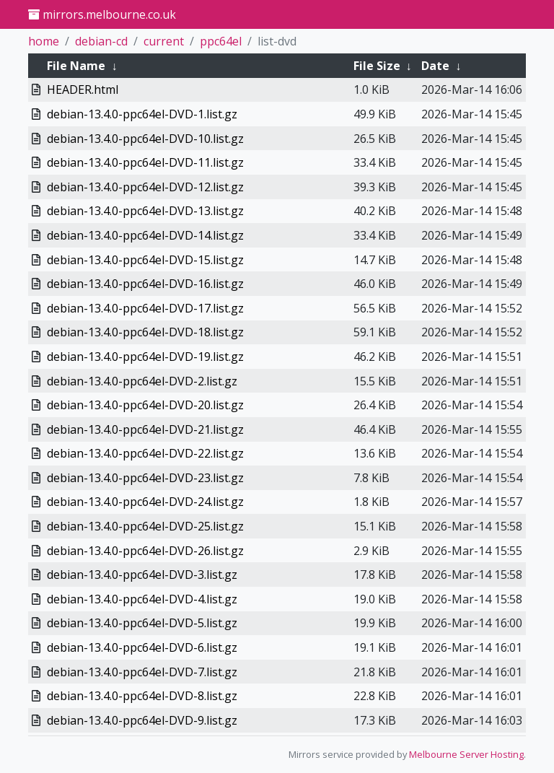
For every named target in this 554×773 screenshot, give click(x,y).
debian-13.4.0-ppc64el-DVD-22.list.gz (145, 453)
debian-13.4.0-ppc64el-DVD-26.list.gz (145, 551)
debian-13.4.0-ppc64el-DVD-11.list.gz (145, 162)
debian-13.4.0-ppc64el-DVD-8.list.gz (142, 696)
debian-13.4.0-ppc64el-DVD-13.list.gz (145, 211)
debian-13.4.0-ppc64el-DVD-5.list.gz (142, 623)
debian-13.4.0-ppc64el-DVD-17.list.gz (145, 308)
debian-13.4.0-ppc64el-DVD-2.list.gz (142, 381)
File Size (376, 66)
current (164, 41)
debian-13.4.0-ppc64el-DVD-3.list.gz (142, 574)
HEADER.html (82, 89)
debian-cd (101, 41)
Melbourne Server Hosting (466, 754)
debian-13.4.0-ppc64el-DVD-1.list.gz (142, 114)
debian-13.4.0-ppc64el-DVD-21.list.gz (145, 429)
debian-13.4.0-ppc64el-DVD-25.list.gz (145, 526)
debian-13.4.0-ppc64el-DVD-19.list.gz (145, 356)
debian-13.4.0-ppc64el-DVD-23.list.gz (145, 478)
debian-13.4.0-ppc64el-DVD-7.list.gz (142, 672)
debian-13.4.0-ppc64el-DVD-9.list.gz (142, 720)
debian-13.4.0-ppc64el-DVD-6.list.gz (142, 647)
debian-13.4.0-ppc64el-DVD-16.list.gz (145, 284)
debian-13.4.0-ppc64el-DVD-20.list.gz (145, 405)
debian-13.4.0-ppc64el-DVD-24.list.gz (145, 502)
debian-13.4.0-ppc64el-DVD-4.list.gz (142, 599)
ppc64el (221, 41)
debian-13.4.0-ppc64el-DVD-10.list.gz (145, 139)
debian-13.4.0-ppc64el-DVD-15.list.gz (145, 260)
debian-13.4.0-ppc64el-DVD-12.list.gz (145, 187)
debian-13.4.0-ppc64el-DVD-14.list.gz (145, 235)
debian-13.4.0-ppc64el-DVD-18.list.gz (145, 332)
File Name (76, 66)
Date (435, 66)
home (43, 41)
